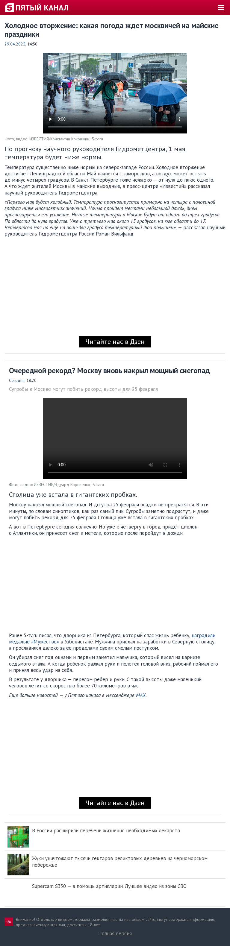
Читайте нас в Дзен (115, 341)
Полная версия (115, 933)
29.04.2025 (14, 44)
